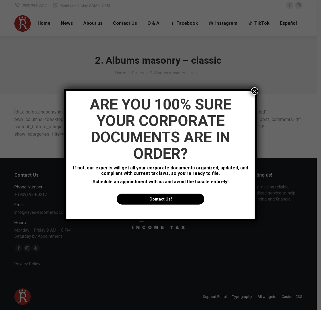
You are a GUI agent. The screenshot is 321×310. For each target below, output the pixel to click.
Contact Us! (160, 199)
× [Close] (255, 91)
